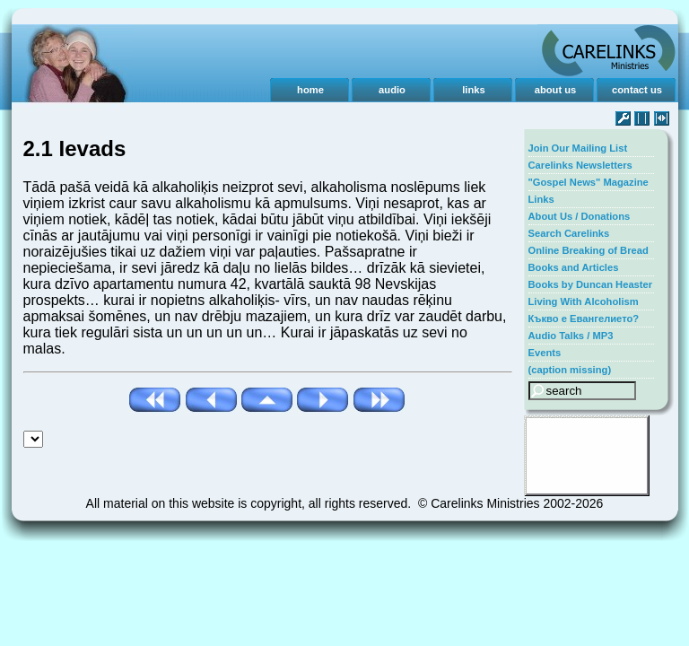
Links (541, 199)
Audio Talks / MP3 (571, 335)
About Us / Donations (579, 216)
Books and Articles (573, 267)
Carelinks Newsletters (580, 165)
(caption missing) (570, 369)
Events (545, 352)
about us (556, 89)
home (310, 89)
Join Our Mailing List (578, 148)
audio (392, 89)
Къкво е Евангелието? (584, 318)
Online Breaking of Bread (588, 250)
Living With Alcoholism (583, 301)
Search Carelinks (569, 233)
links (473, 89)
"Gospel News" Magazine (588, 182)
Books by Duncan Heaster (590, 284)
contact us (637, 89)
